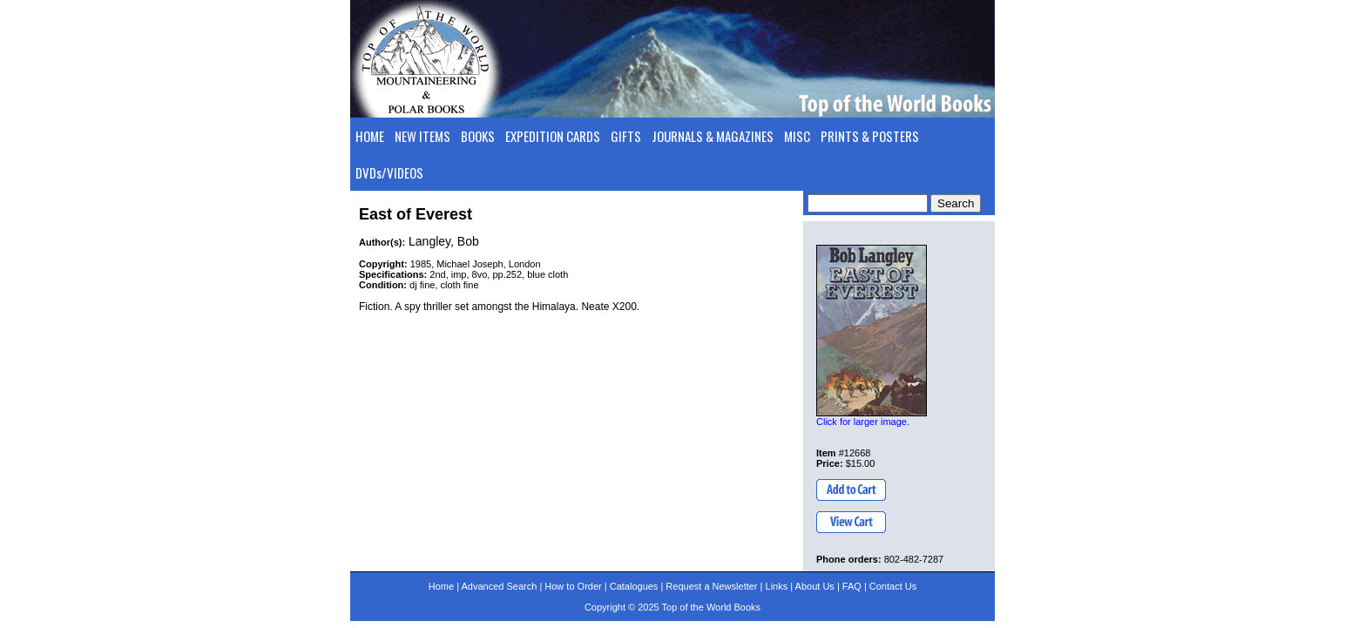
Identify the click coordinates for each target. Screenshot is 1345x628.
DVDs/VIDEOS (389, 172)
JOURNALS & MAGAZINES (713, 135)
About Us (815, 586)
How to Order (572, 586)
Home (441, 586)
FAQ (852, 586)
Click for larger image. (862, 421)
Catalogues (634, 586)
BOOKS (478, 135)
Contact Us (892, 586)
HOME (369, 135)
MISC (797, 135)
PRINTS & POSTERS (870, 135)
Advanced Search (499, 586)
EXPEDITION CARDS (552, 135)
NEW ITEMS (422, 135)
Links (777, 586)
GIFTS (626, 135)
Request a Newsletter (711, 586)
